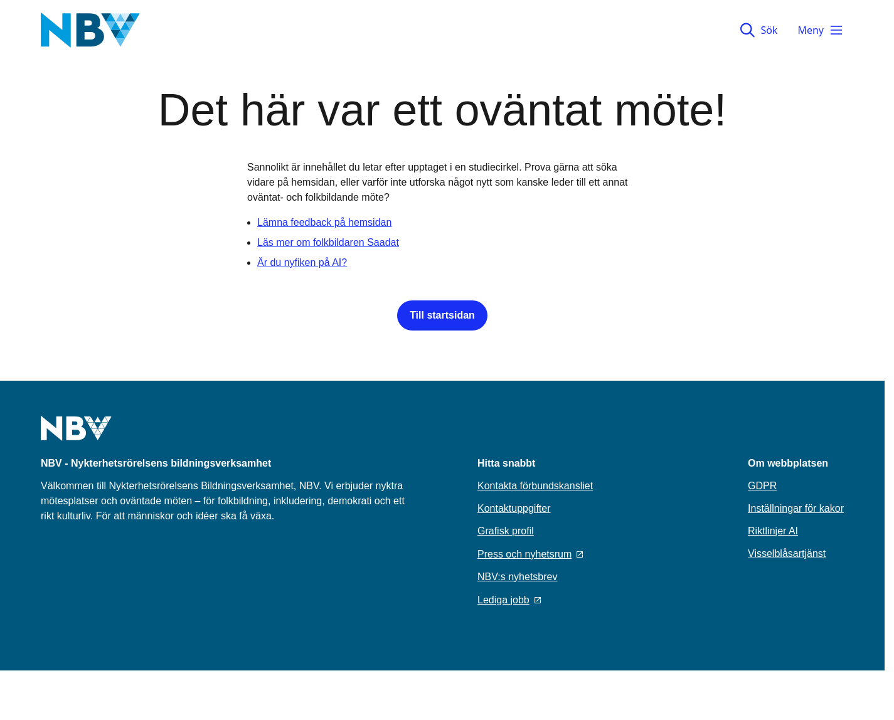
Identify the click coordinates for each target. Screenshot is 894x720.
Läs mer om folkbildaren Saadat (328, 242)
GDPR (762, 485)
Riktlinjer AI (773, 531)
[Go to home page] (76, 436)
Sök (758, 30)
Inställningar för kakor (796, 508)
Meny (820, 30)
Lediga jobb (509, 600)
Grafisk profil (505, 531)
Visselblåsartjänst (787, 553)
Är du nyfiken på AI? (302, 262)
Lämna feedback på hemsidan (324, 222)
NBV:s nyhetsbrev (517, 576)
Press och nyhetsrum (530, 554)
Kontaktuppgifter (514, 508)
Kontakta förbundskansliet (535, 485)
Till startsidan (442, 315)
